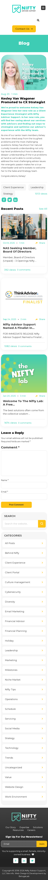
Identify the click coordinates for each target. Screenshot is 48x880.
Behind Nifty (12, 553)
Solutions (38, 827)
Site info (10, 873)
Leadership (37, 187)
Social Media (12, 728)
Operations (11, 699)
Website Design (14, 787)
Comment (10, 447)
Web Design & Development (29, 873)
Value (8, 777)
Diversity (10, 601)
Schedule (10, 709)
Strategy (8, 193)
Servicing (10, 718)
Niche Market (12, 679)
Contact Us (22, 28)
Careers (31, 830)
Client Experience (13, 187)
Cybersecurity (13, 592)
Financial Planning (16, 631)
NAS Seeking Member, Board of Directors (19, 249)
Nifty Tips (10, 689)
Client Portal (12, 572)
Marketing (11, 660)
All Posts (10, 543)
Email (4, 492)
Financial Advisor (15, 621)
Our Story (11, 827)
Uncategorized (13, 767)
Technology (11, 748)
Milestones (11, 670)
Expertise (24, 827)
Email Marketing (14, 611)
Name (5, 480)
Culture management (17, 582)
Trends (9, 757)
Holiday (9, 640)
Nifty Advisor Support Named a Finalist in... (19, 326)
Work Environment (16, 796)
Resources (18, 830)
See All (43, 208)
